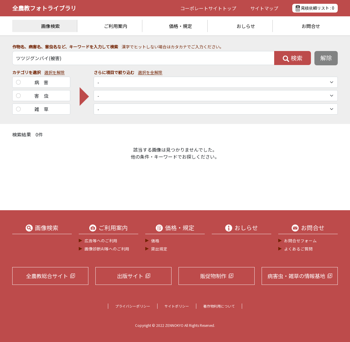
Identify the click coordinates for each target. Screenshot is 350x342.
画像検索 (50, 25)
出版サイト (130, 276)
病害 (43, 82)
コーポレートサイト (208, 8)
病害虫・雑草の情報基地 (296, 276)
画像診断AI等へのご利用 (107, 249)
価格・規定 (180, 25)
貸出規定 (159, 249)
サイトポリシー (176, 306)
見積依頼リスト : (315, 8)
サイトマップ (264, 8)
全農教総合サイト (47, 276)
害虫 (43, 95)
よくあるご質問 (298, 249)
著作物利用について (219, 306)
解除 (326, 58)
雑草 (43, 109)
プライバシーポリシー (132, 306)
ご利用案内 (115, 25)
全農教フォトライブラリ (44, 8)
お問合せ (311, 25)
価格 (155, 240)
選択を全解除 (150, 72)
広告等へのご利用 (101, 240)
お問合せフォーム (300, 240)
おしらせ (246, 25)
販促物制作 (213, 276)
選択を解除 (54, 72)
